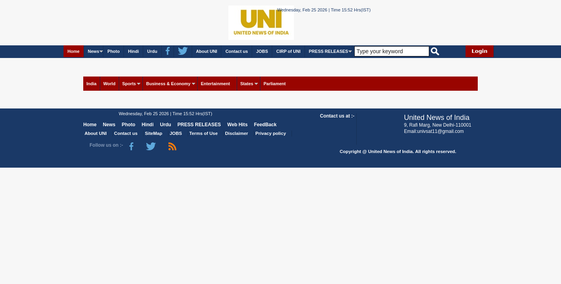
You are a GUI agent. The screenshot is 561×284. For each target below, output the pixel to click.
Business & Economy (168, 83)
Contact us (236, 51)
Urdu (152, 51)
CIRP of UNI (288, 51)
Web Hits (237, 124)
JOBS (262, 51)
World (109, 83)
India (91, 83)
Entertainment (215, 83)
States (246, 83)
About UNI (206, 51)
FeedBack (265, 124)
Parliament (275, 83)
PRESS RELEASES (328, 51)
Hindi (133, 51)
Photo (113, 51)
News (93, 51)
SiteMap (153, 133)
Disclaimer (236, 133)
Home (73, 51)
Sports (129, 83)
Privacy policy (270, 133)
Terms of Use (203, 133)
